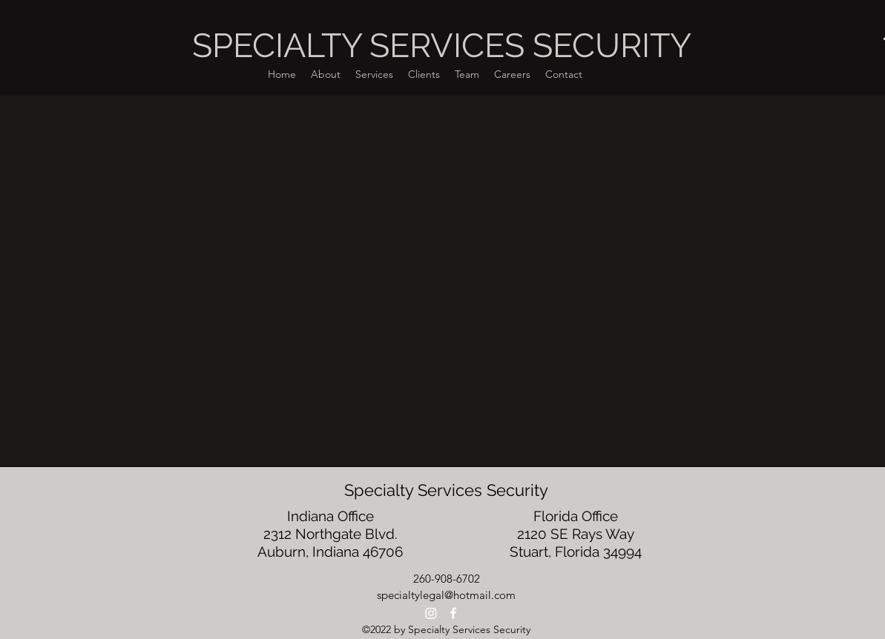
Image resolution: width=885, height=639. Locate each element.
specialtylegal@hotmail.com (446, 595)
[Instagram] (431, 613)
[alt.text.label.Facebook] (453, 613)
